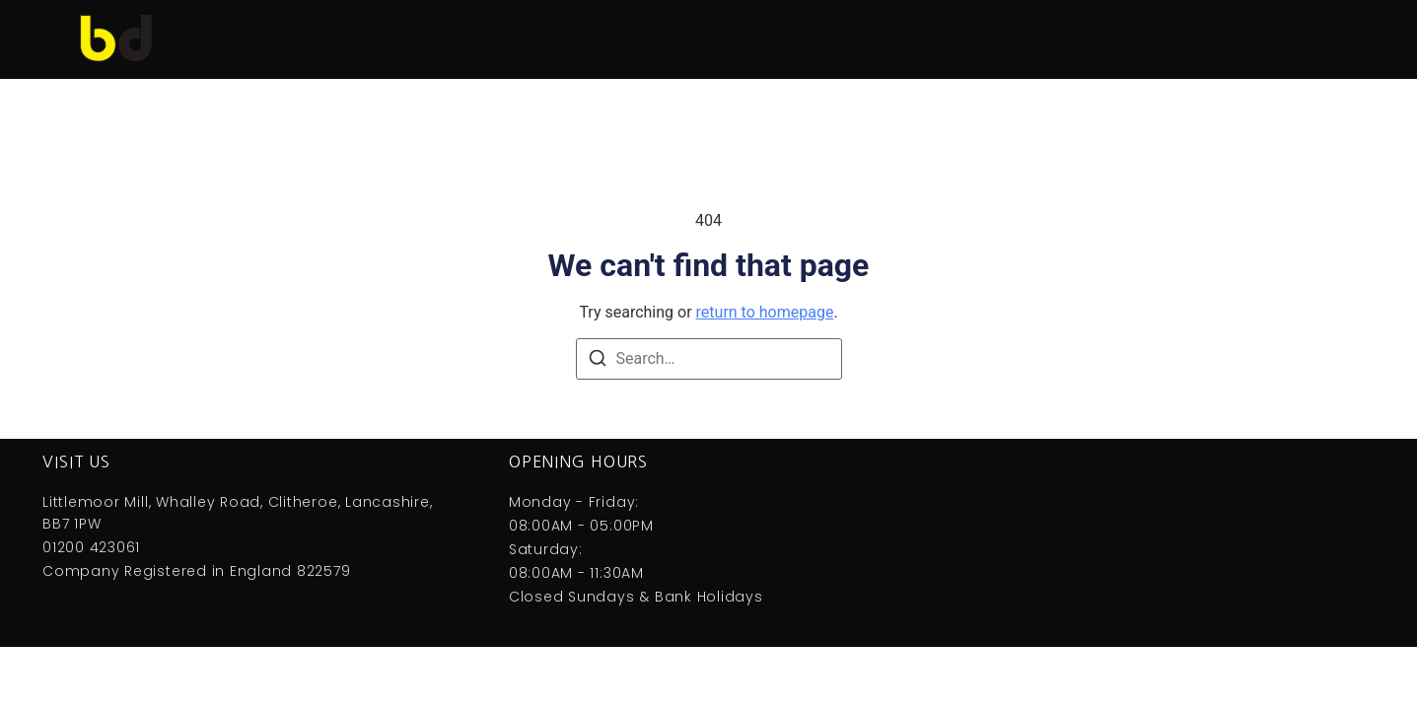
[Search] (597, 361)
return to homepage (765, 312)
